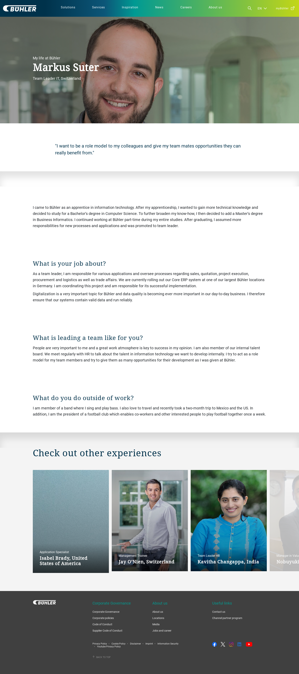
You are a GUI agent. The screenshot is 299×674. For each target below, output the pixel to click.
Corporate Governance (105, 611)
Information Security (168, 643)
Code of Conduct (102, 624)
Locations (158, 618)
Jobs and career (161, 630)
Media (156, 624)
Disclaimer (135, 643)
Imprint (149, 643)
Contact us (218, 611)
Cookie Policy (118, 643)
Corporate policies (103, 618)
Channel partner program (227, 618)
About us (157, 611)
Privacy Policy (99, 643)
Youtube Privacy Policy (109, 646)
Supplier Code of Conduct (107, 630)
